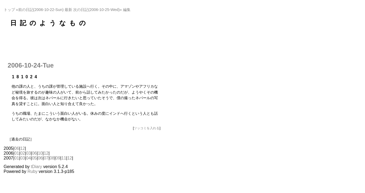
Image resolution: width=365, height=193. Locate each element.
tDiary (36, 166)
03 (28, 153)
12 (22, 148)
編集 (127, 10)
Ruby (33, 171)
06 (16, 148)
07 (46, 158)
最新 (68, 10)
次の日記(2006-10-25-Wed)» (97, 10)
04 (28, 158)
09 (57, 158)
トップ (9, 10)
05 (34, 158)
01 (16, 153)
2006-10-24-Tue (31, 65)
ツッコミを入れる (146, 128)
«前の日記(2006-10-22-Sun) (40, 10)
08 (52, 158)
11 (63, 158)
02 (22, 153)
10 (40, 153)
